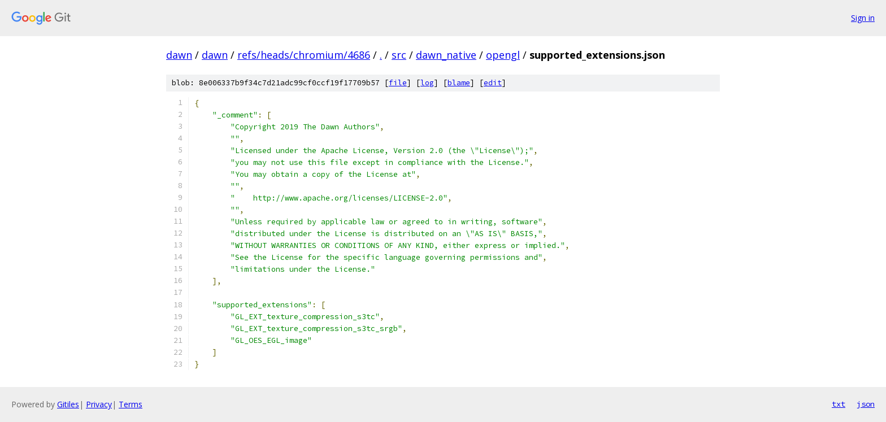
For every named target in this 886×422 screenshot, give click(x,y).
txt (838, 404)
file (398, 83)
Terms (130, 404)
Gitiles (68, 404)
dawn (179, 55)
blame (459, 83)
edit (493, 83)
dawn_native (446, 55)
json (866, 404)
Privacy (99, 404)
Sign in (863, 17)
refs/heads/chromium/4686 (303, 55)
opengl (503, 55)
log (427, 83)
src (399, 55)
